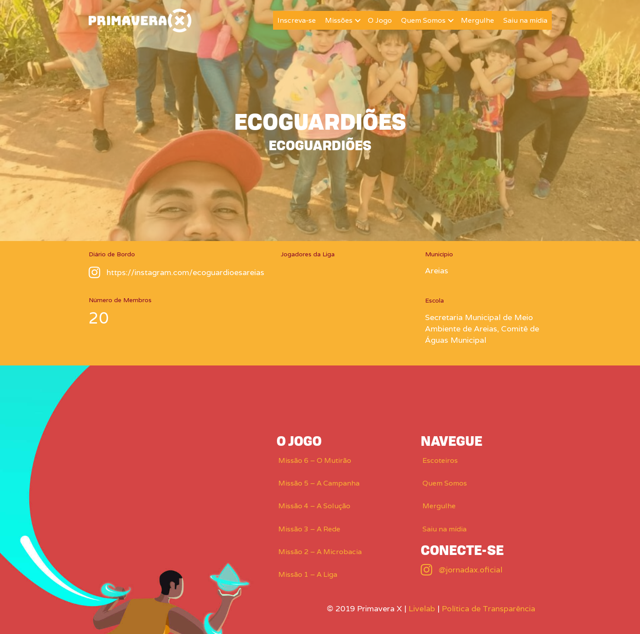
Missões (339, 20)
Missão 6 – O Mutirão (314, 460)
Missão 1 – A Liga (307, 574)
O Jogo (380, 20)
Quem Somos (423, 20)
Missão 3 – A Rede (309, 529)
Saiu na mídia (525, 20)
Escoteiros (440, 460)
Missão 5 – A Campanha (319, 483)
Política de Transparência (488, 608)
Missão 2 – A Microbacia (320, 551)
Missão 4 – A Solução (314, 505)
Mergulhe (477, 20)
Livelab (421, 608)
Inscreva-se (296, 20)
